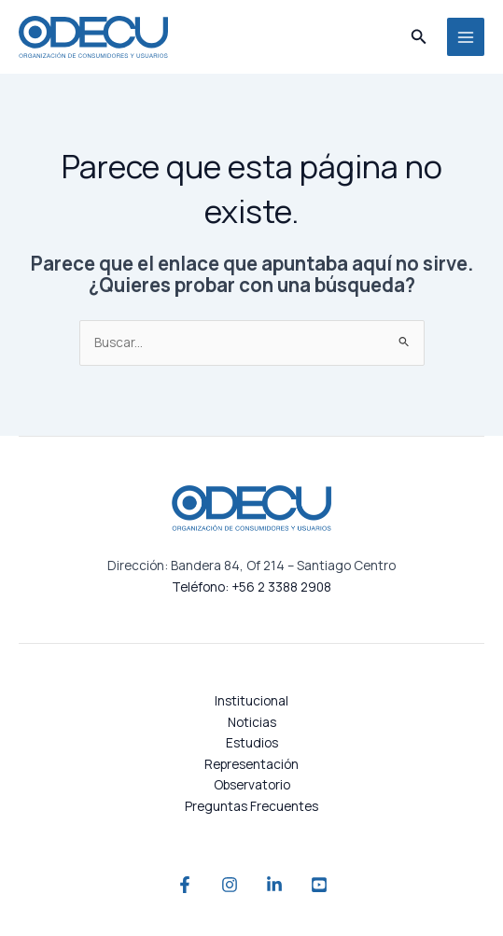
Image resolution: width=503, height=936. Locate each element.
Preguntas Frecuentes (251, 806)
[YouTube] (319, 884)
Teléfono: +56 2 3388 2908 (251, 586)
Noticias (252, 722)
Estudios (252, 742)
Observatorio (252, 784)
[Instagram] (229, 884)
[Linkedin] (274, 884)
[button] (419, 37)
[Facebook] (184, 884)
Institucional (251, 700)
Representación (251, 764)
